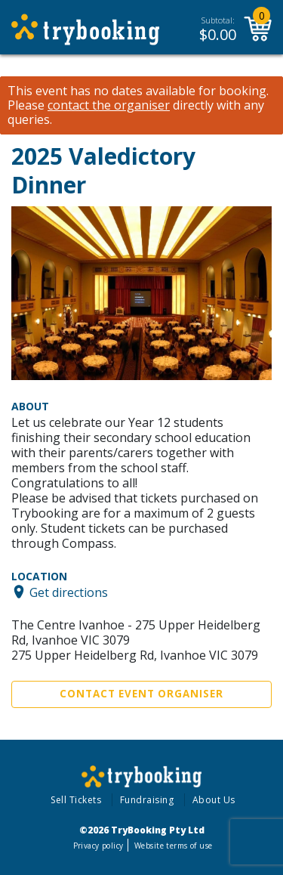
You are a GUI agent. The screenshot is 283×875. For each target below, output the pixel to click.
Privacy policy (98, 845)
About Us (213, 799)
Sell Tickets (76, 799)
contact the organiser (109, 105)
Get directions (68, 591)
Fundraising (147, 799)
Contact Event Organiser (141, 693)
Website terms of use (173, 845)
